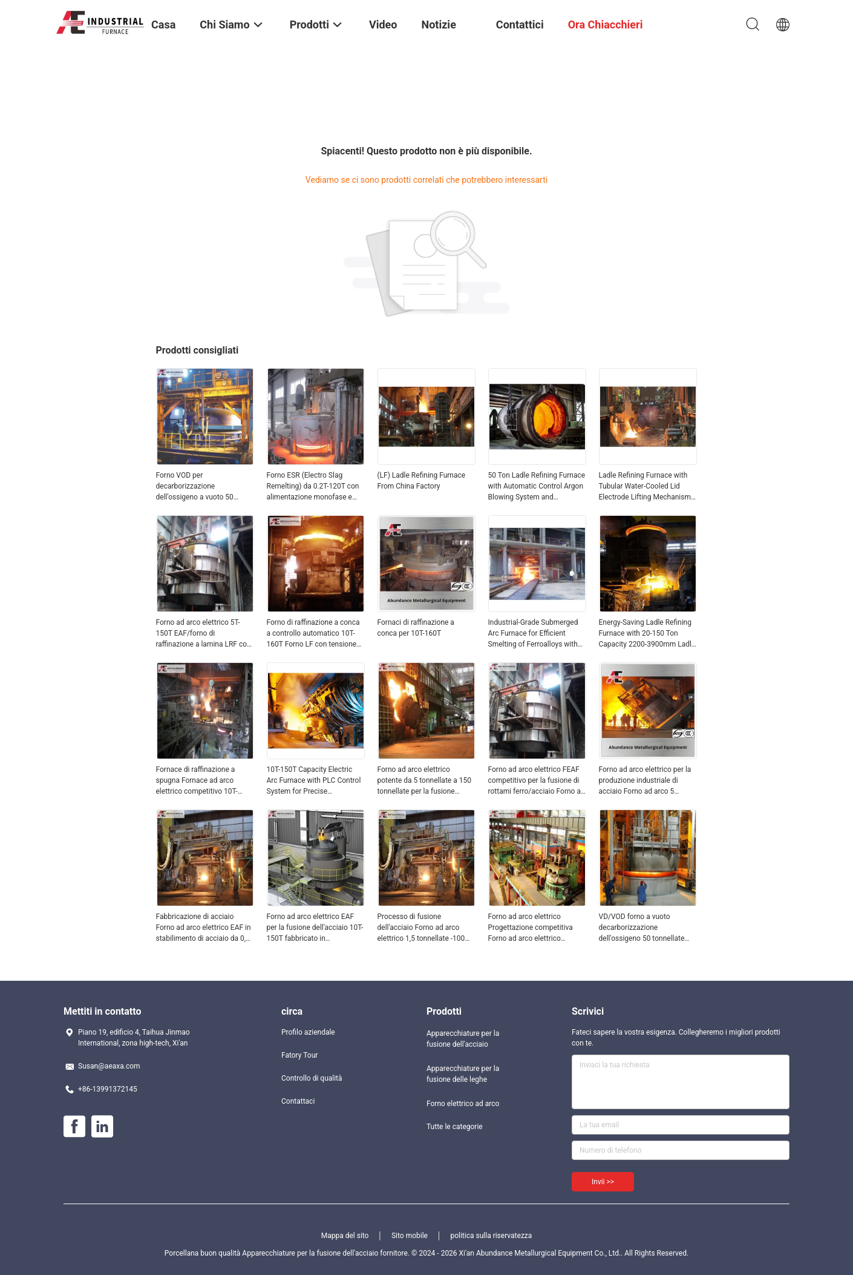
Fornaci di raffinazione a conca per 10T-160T (415, 628)
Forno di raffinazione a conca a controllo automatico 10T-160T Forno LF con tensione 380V (313, 634)
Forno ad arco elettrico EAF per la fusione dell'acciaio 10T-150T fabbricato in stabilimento (315, 928)
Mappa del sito (345, 1235)
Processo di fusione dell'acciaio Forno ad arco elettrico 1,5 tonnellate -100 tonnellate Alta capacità (421, 928)
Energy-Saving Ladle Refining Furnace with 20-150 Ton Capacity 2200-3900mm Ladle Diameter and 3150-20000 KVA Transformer (647, 634)
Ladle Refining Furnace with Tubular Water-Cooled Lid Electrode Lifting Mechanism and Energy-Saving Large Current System (645, 486)
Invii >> (603, 1182)
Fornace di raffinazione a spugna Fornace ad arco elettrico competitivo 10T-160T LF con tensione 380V (200, 781)
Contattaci (298, 1101)
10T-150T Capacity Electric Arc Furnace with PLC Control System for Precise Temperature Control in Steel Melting (314, 781)
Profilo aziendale (308, 1032)
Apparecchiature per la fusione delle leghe (463, 1074)
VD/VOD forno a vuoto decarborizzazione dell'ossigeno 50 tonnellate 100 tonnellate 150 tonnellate (646, 928)
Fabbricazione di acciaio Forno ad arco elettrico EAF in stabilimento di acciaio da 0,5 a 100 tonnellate (203, 928)
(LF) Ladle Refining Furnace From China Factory (421, 480)
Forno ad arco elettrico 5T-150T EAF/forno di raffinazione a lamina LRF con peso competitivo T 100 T (203, 634)
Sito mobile (409, 1235)
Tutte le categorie (455, 1126)
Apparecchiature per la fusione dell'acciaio (463, 1039)
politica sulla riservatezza (491, 1235)
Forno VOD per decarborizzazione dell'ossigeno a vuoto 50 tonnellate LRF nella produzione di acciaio (195, 486)
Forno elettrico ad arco (463, 1103)
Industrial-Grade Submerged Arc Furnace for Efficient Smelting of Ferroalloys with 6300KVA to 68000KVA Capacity (533, 634)
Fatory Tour (299, 1055)
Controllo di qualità (311, 1078)
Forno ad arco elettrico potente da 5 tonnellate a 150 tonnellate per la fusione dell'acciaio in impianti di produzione (424, 781)
